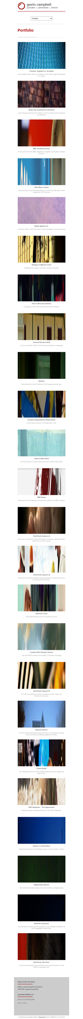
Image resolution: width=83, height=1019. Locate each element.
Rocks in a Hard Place (41, 846)
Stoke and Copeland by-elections (41, 110)
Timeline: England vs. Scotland (41, 71)
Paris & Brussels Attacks (41, 303)
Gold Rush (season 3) (41, 575)
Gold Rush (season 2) (41, 691)
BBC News (41, 497)
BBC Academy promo (41, 148)
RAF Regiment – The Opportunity (42, 807)
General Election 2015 (41, 342)
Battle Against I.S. (41, 226)
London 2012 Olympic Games (41, 652)
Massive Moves (41, 730)
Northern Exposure (41, 923)
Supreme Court (41, 613)
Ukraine (41, 381)
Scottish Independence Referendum (42, 420)
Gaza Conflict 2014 (41, 458)
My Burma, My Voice (41, 962)
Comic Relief (41, 768)
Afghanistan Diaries (41, 885)
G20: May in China (41, 187)
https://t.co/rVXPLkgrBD (26, 999)
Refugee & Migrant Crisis (41, 265)
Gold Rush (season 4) (41, 536)
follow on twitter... (23, 1003)
